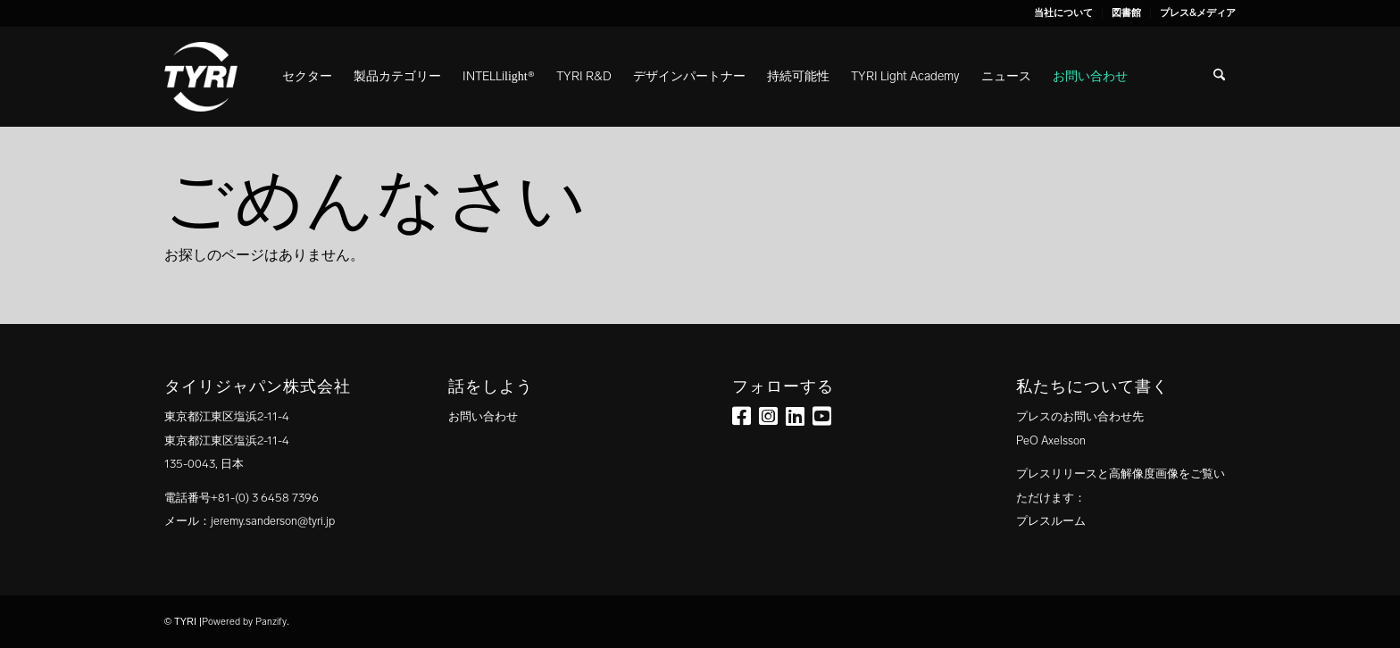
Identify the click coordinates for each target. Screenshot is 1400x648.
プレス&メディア (1198, 13)
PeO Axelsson (1051, 440)
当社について (1063, 13)
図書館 (1126, 13)
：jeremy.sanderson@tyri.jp (267, 521)
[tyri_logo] (201, 77)
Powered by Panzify (244, 621)
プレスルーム (1051, 521)
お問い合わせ (483, 416)
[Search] (1219, 77)
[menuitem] (1064, 13)
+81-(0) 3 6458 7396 (265, 497)
